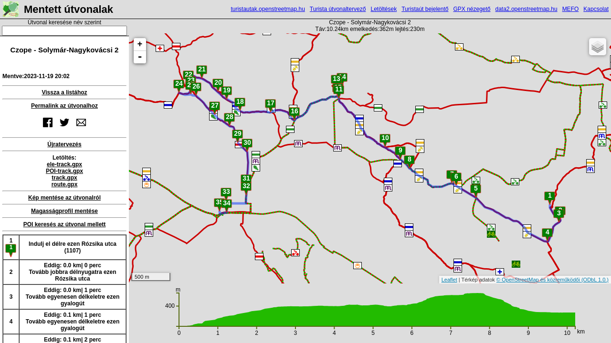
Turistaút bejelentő (424, 9)
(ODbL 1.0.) (595, 279)
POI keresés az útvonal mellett (64, 224)
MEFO (570, 9)
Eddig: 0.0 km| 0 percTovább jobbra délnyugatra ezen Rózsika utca (72, 272)
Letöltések (383, 9)
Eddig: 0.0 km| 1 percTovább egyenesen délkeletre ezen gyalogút (73, 297)
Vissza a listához (64, 92)
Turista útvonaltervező (338, 9)
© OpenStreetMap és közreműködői (538, 279)
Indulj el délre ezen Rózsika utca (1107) (72, 247)
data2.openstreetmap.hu (526, 9)
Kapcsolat (596, 9)
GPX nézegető (471, 9)
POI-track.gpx (64, 171)
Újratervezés (64, 144)
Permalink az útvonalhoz (64, 105)
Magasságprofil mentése (64, 211)
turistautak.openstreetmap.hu (268, 9)
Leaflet (449, 279)
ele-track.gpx (64, 164)
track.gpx (64, 177)
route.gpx (65, 184)
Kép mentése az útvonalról (64, 197)
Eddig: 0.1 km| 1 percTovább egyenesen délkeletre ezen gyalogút (73, 322)
